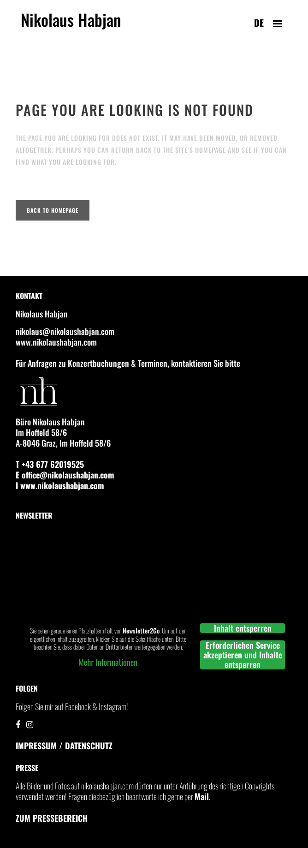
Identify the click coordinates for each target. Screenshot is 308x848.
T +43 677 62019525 (50, 464)
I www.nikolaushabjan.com (60, 485)
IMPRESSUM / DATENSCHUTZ (64, 745)
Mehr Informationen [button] (107, 662)
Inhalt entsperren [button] (243, 628)
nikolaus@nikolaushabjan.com (65, 331)
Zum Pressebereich (52, 818)
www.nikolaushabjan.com (56, 342)
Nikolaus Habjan (71, 24)
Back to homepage (52, 210)
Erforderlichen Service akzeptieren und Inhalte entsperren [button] (242, 654)
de (259, 23)
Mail (202, 796)
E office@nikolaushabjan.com (65, 475)
